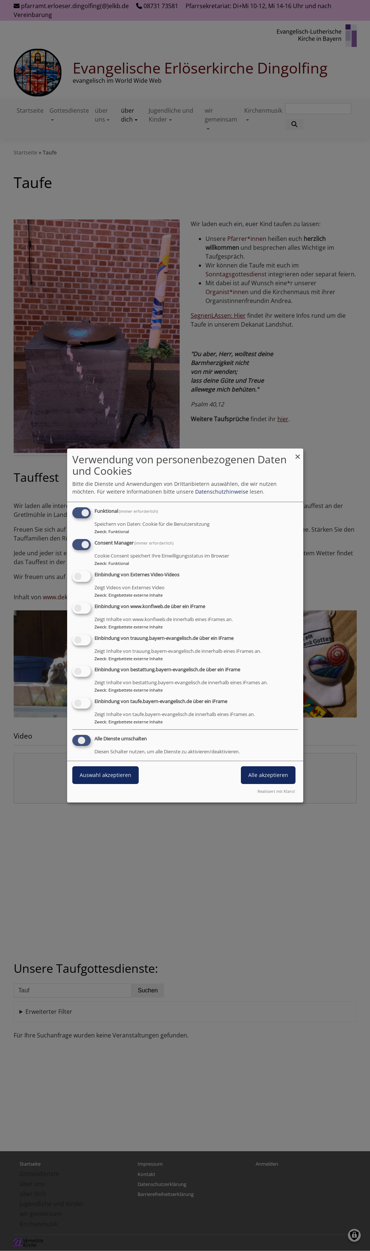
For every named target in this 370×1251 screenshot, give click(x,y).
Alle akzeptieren (268, 774)
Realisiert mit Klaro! (276, 791)
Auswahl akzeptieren (105, 774)
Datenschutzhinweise (221, 491)
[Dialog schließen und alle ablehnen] (297, 453)
